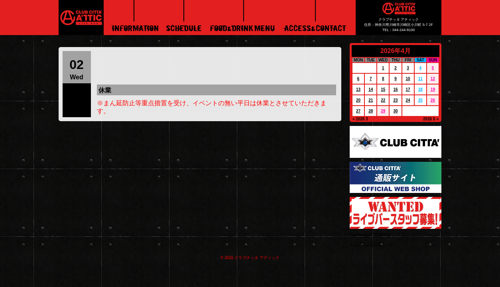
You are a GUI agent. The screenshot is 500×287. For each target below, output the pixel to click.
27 (358, 111)
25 (420, 100)
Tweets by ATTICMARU (371, 235)
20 (358, 100)
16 (395, 89)
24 (408, 100)
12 (433, 79)
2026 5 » (431, 119)
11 (420, 79)
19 (433, 89)
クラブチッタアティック (372, 244)
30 (395, 111)
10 (408, 79)
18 (420, 89)
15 (383, 89)
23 (395, 100)
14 (370, 89)
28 (370, 111)
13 (358, 89)
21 (370, 100)
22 (383, 100)
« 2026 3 (360, 119)
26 (433, 100)
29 (383, 111)
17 (408, 89)
